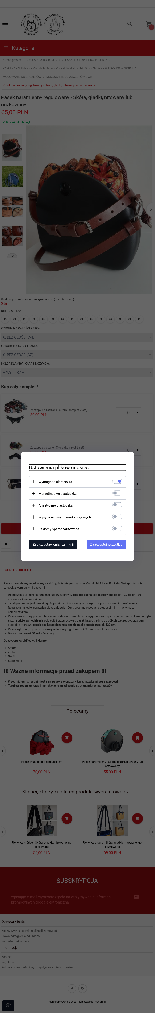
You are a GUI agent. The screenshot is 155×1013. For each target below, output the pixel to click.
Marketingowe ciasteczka (58, 493)
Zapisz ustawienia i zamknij (53, 544)
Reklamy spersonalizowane (59, 529)
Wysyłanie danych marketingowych (65, 517)
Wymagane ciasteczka (55, 482)
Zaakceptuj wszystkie (106, 544)
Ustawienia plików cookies (59, 467)
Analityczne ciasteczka (56, 505)
